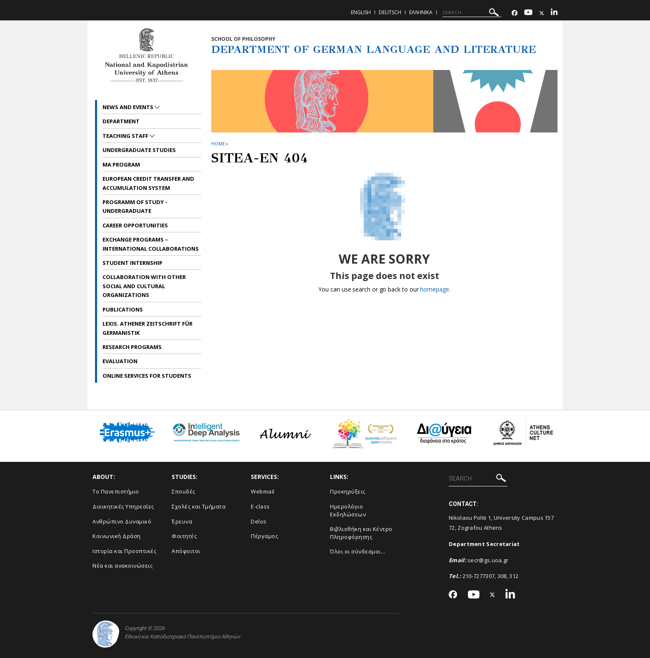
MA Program (121, 164)
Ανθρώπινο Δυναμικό (121, 521)
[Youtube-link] (528, 13)
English (361, 12)
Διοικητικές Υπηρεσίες (123, 506)
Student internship (132, 263)
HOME (218, 143)
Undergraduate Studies (139, 150)
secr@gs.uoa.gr (488, 560)
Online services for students (146, 375)
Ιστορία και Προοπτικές (124, 551)
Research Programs (132, 347)
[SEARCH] (471, 12)
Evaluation (120, 361)
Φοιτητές (184, 536)
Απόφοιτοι (186, 551)
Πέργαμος (264, 536)
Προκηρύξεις (347, 491)
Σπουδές (183, 491)
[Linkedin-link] (554, 13)
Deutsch (390, 12)
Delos (259, 521)
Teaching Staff (126, 136)
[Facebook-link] (515, 13)
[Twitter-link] (541, 13)
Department (121, 121)
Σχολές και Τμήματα (198, 506)
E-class (260, 506)
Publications (122, 309)
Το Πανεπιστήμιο (115, 491)
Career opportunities (135, 225)
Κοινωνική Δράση (116, 536)
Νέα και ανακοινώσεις (122, 565)
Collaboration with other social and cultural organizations (144, 286)
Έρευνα (182, 521)
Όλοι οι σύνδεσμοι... (357, 551)
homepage (434, 289)
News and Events (128, 107)
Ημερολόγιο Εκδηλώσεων (348, 510)
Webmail (263, 491)
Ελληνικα (420, 12)
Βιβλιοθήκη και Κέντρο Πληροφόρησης (361, 533)
